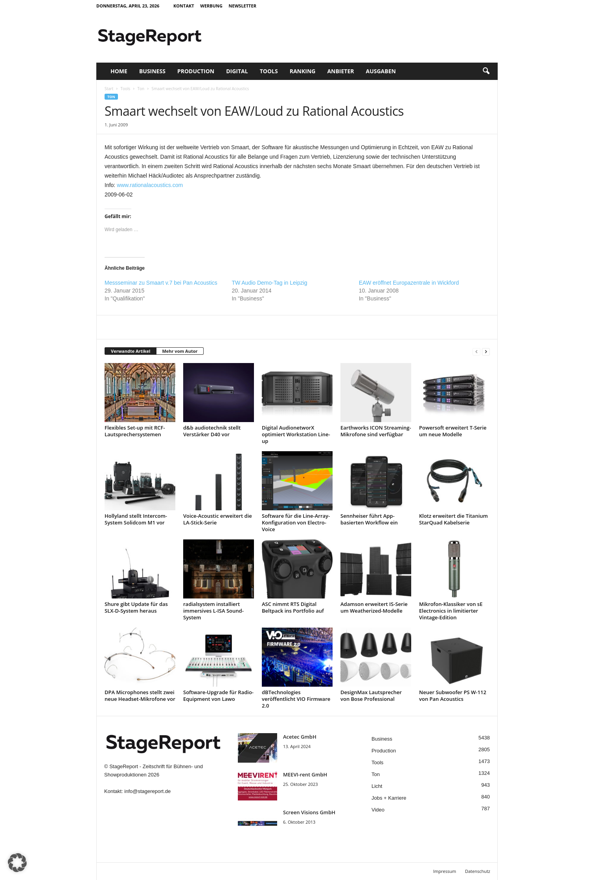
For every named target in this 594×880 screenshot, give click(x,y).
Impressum (444, 871)
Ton (141, 88)
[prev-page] (476, 351)
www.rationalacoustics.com (150, 185)
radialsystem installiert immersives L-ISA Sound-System (213, 610)
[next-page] (486, 351)
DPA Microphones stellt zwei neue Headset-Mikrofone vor (140, 695)
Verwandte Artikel (130, 351)
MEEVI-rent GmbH (305, 774)
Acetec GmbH (299, 736)
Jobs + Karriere (388, 798)
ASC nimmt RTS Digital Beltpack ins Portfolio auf (293, 607)
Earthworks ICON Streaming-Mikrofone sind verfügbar (375, 431)
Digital (237, 71)
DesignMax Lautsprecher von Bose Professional (371, 695)
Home (118, 71)
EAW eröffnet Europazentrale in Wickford (409, 283)
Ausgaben (381, 71)
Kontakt (183, 6)
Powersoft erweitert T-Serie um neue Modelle (453, 431)
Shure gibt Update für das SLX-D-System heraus (136, 607)
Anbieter (340, 71)
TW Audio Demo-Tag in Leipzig (269, 283)
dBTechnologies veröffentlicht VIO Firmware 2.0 (296, 699)
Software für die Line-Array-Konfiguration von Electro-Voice (296, 522)
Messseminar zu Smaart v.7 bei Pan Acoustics (161, 283)
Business (152, 71)
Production (195, 71)
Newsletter (242, 6)
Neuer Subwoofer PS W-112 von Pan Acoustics (452, 695)
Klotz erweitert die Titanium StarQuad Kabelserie (453, 519)
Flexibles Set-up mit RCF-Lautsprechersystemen (135, 431)
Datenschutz (477, 871)
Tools (269, 71)
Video (377, 810)
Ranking (303, 71)
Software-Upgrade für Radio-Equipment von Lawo (218, 695)
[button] (486, 71)
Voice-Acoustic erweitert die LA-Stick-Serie (217, 519)
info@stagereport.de (147, 791)
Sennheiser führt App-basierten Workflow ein (369, 519)
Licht (376, 786)
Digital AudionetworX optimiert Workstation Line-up (296, 434)
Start (109, 88)
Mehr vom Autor (179, 351)
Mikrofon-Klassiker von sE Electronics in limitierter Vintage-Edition (450, 610)
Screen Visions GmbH (309, 812)
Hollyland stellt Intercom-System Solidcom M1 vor (136, 519)
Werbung (211, 6)
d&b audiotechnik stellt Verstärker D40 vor (212, 431)
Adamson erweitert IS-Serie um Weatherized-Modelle (374, 607)
